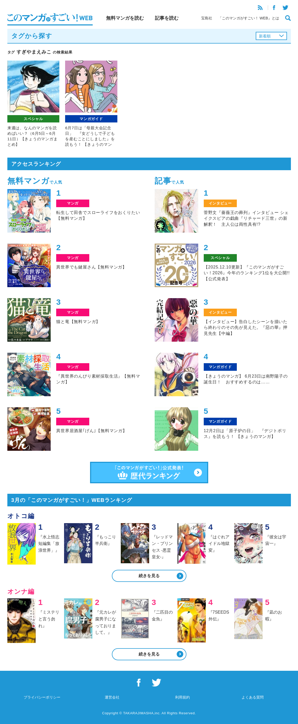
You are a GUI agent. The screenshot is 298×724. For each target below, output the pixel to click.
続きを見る (149, 575)
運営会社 (112, 697)
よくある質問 (253, 697)
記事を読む (167, 18)
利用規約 (182, 697)
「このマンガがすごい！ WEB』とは (248, 18)
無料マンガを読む (125, 18)
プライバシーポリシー (42, 697)
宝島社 (206, 18)
